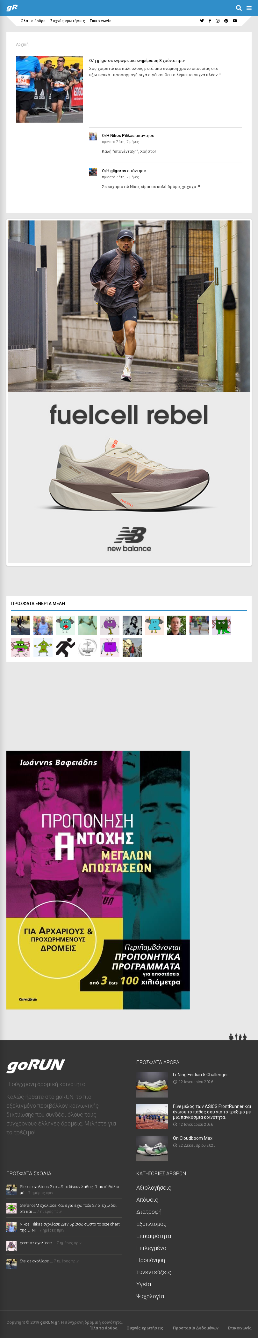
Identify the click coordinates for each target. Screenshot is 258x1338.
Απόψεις (147, 1198)
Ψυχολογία (150, 1294)
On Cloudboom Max (192, 1136)
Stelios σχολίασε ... (36, 1259)
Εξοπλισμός (151, 1222)
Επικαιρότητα (153, 1234)
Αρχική (22, 44)
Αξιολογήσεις (153, 1186)
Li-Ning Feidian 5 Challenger (200, 1073)
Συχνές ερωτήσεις (67, 21)
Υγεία (143, 1282)
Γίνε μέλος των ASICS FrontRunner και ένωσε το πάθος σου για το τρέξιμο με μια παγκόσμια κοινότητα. (212, 1110)
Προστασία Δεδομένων (196, 1326)
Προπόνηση (150, 1258)
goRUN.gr (49, 1320)
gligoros (105, 60)
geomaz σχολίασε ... (38, 1241)
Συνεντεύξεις (153, 1270)
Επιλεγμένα (151, 1246)
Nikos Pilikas (122, 135)
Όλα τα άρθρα (33, 21)
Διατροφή (148, 1210)
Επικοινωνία (100, 21)
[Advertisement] (54, 706)
